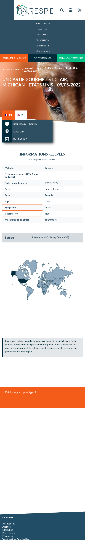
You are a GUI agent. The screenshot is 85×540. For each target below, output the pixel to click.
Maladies (42, 34)
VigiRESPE (8, 523)
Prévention (42, 40)
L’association (42, 23)
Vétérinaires (42, 51)
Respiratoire (20, 123)
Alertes (42, 29)
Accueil (6, 69)
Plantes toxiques (42, 58)
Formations (42, 46)
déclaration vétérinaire (71, 58)
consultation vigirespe (14, 58)
